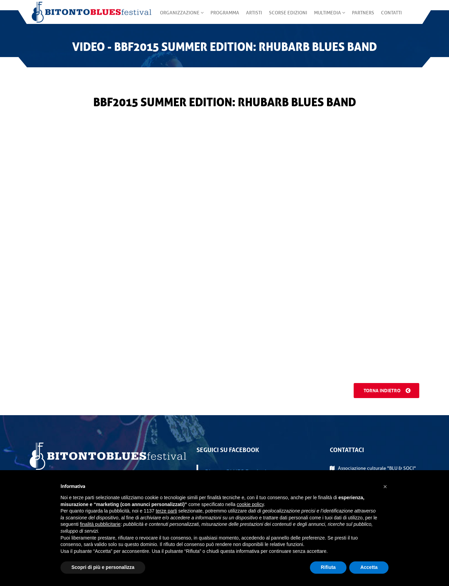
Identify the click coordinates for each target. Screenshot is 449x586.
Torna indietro (385, 390)
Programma (222, 17)
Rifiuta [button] (328, 567)
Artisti (252, 17)
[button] (385, 486)
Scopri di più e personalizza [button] (102, 567)
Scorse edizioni (286, 17)
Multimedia (327, 17)
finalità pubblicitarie (100, 524)
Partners (361, 17)
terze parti (166, 511)
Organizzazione (180, 17)
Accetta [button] (369, 567)
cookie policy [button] (250, 504)
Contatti (389, 17)
